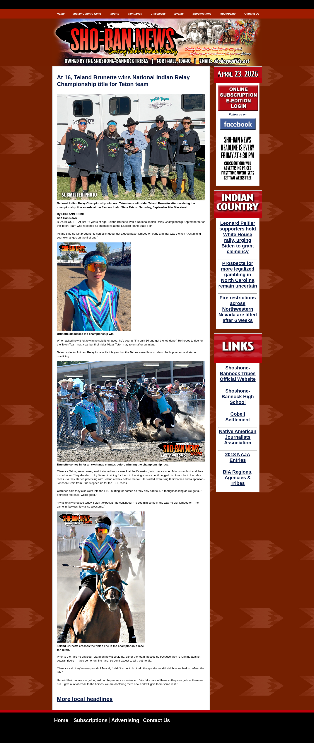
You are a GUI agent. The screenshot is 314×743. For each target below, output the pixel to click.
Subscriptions (201, 13)
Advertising (228, 13)
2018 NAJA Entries (237, 457)
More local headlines (85, 699)
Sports (114, 13)
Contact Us (251, 13)
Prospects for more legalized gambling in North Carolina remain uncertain (237, 275)
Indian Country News (87, 13)
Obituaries (135, 13)
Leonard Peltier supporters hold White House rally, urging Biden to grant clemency (237, 237)
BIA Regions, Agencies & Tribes (238, 477)
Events (179, 13)
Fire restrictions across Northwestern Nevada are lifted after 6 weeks (237, 309)
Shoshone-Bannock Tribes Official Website (238, 373)
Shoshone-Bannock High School (238, 396)
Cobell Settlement (237, 416)
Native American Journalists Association (237, 437)
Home (61, 13)
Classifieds (158, 13)
